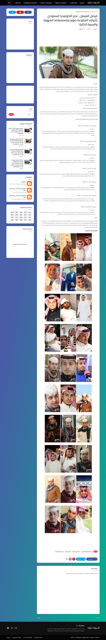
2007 (25, 220)
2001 (12, 220)
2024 (21, 215)
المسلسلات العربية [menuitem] (61, 2)
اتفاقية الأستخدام (27, 637)
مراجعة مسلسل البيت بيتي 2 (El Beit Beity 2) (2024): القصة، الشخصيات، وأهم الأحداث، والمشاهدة (16, 152)
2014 (12, 215)
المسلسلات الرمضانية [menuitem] (30, 2)
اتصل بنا (8, 637)
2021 (30, 212)
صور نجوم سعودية (76, 551)
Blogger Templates (95, 637)
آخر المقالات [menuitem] (73, 2)
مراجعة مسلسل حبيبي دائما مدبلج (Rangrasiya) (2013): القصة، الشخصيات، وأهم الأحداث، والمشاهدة (16, 141)
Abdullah (24, 182)
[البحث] (23, 114)
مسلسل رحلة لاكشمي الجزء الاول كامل (17, 189)
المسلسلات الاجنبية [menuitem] (46, 2)
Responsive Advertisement (20, 244)
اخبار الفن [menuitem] (18, 2)
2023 (21, 217)
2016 (25, 215)
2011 (16, 217)
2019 (16, 212)
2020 (21, 212)
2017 (30, 215)
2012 (30, 217)
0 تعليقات (81, 29)
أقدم (39, 618)
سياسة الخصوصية (16, 637)
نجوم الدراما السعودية (59, 551)
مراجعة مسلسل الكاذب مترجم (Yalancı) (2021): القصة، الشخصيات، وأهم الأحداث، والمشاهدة (16, 131)
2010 (12, 217)
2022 (25, 212)
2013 (25, 217)
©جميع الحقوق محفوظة (83, 637)
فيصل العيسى (68, 551)
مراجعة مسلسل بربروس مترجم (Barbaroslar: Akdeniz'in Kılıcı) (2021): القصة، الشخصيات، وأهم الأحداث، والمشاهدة (17, 163)
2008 (21, 220)
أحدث (97, 618)
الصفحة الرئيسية (93, 11)
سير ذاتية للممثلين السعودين (82, 11)
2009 (30, 220)
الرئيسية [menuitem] (82, 2)
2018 (12, 212)
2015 (16, 215)
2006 (16, 220)
